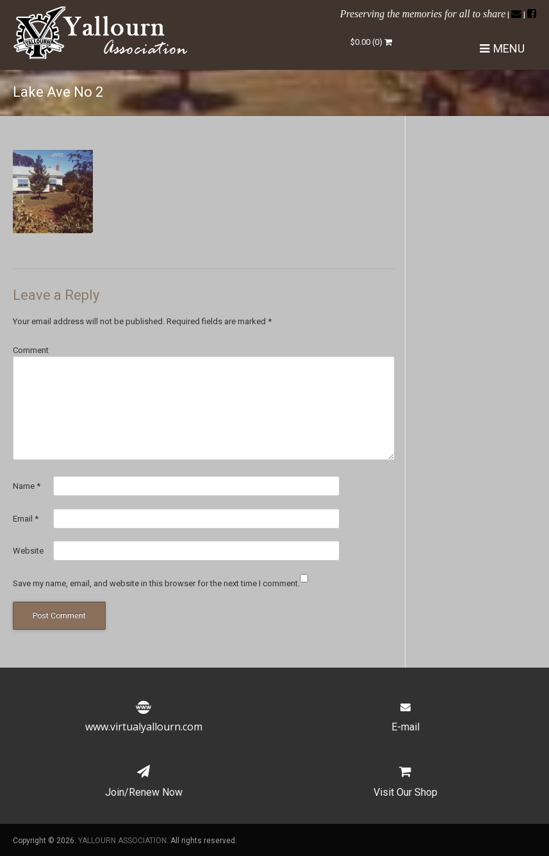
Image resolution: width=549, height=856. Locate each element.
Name (26, 486)
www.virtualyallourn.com (143, 719)
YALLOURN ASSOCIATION (122, 840)
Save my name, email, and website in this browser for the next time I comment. (156, 583)
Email (25, 518)
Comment (31, 350)
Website (28, 551)
